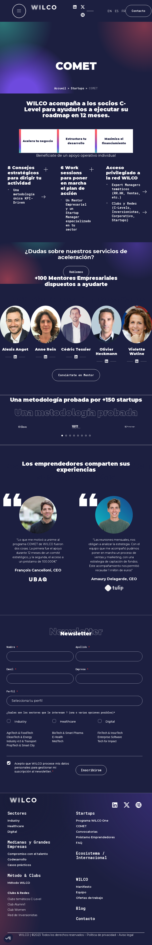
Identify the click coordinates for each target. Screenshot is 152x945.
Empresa (82, 669)
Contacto (85, 918)
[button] (62, 435)
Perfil (12, 691)
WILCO (82, 879)
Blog (81, 908)
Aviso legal (126, 935)
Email (11, 669)
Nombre (12, 646)
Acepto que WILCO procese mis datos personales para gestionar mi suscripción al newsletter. (41, 767)
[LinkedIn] (15, 356)
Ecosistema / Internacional (91, 855)
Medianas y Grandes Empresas (29, 844)
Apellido (83, 646)
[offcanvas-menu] (19, 11)
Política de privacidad (101, 935)
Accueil (60, 88)
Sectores (17, 813)
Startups (77, 88)
